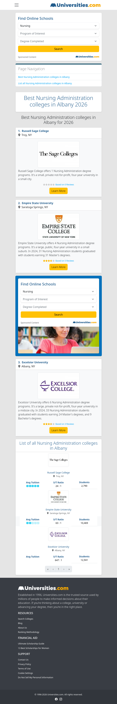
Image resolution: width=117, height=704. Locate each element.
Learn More (59, 191)
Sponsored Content (27, 57)
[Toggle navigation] (16, 5)
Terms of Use (24, 668)
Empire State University (37, 203)
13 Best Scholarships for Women (33, 648)
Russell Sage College (35, 131)
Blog (20, 623)
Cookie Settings (25, 673)
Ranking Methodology (28, 632)
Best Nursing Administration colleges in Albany (44, 77)
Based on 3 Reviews (64, 424)
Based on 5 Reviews (64, 260)
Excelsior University (35, 362)
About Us (22, 627)
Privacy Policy (24, 664)
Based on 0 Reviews (64, 184)
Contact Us (23, 659)
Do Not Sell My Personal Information (35, 677)
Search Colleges (25, 618)
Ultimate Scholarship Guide (31, 643)
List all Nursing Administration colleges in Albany (45, 83)
